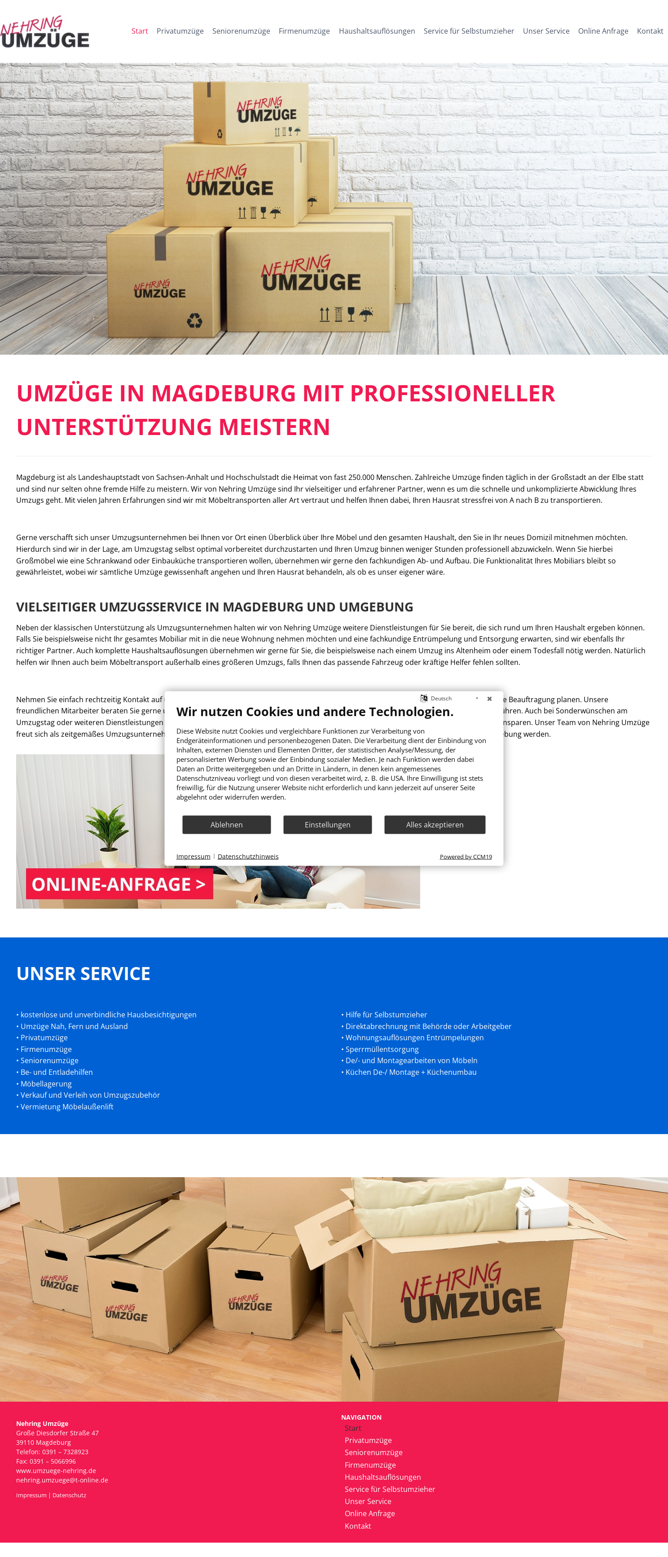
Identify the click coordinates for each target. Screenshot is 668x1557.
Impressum (31, 1495)
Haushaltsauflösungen (377, 31)
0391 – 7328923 (65, 1451)
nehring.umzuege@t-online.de (62, 1480)
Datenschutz (69, 1495)
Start (140, 31)
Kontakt (650, 31)
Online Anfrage (603, 31)
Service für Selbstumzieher (469, 31)
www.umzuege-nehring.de (56, 1470)
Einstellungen (328, 824)
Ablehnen (227, 824)
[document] (334, 759)
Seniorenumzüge (241, 31)
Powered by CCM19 (466, 857)
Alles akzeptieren (435, 824)
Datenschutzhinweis (248, 856)
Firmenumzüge (304, 31)
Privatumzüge (180, 31)
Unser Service (546, 31)
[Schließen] (490, 698)
